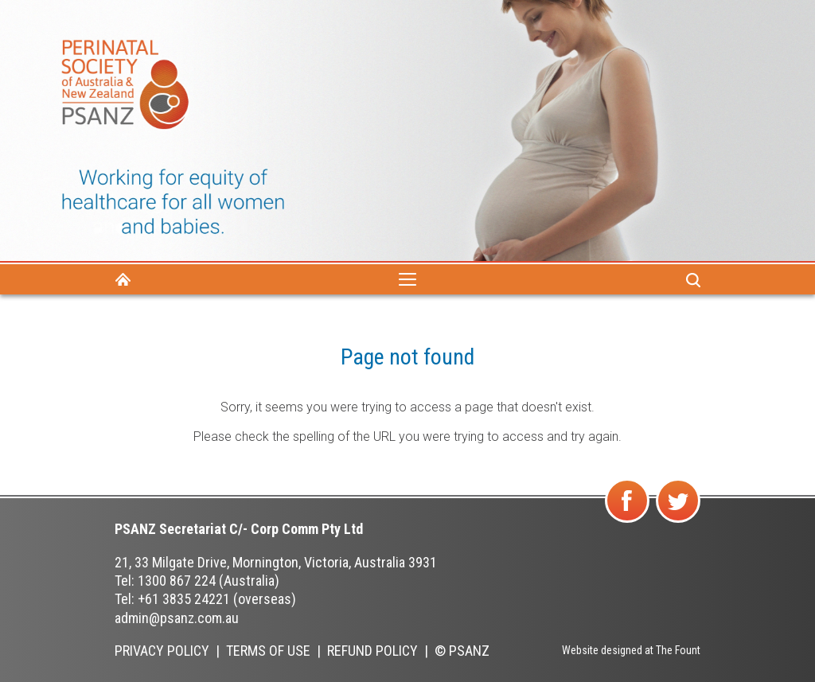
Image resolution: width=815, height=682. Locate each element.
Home (123, 279)
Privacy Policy (162, 650)
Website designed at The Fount (631, 650)
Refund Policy (372, 650)
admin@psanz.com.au (177, 618)
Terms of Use (268, 650)
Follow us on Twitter (678, 522)
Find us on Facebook (628, 522)
